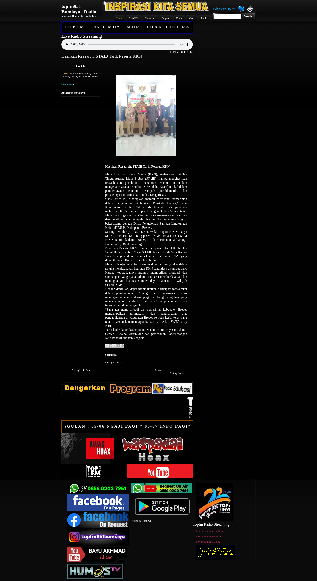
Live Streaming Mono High (209, 531)
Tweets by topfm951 (141, 520)
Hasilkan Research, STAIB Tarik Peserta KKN (101, 56)
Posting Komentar (114, 362)
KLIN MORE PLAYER (181, 52)
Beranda (159, 370)
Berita (73, 73)
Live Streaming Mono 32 (208, 541)
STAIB (73, 76)
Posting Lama (176, 373)
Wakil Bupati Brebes (88, 76)
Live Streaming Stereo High (209, 536)
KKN (87, 73)
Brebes (80, 73)
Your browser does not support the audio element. (127, 44)
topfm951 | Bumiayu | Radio (78, 9)
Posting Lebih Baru (81, 370)
